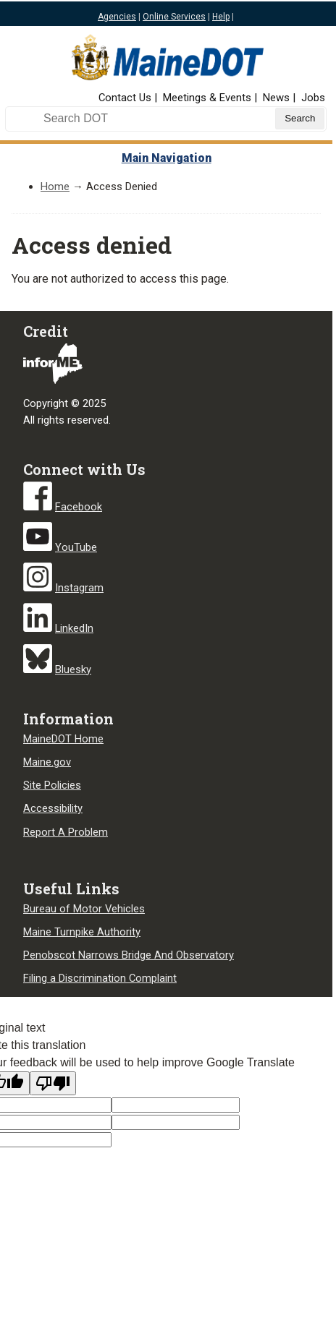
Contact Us (124, 97)
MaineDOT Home (63, 738)
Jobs (313, 97)
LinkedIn (74, 628)
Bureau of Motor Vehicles (84, 908)
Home (55, 186)
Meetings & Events (207, 97)
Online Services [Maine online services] (174, 17)
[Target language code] (176, 1105)
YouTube (76, 547)
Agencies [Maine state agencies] (117, 17)
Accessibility (53, 808)
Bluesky (73, 669)
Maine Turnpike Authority (81, 931)
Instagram (79, 587)
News (276, 97)
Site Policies (52, 785)
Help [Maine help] (221, 17)
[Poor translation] (53, 1083)
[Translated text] (176, 1122)
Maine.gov (47, 761)
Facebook (78, 506)
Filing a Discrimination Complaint (100, 978)
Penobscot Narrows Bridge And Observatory (128, 955)
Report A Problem (65, 832)
